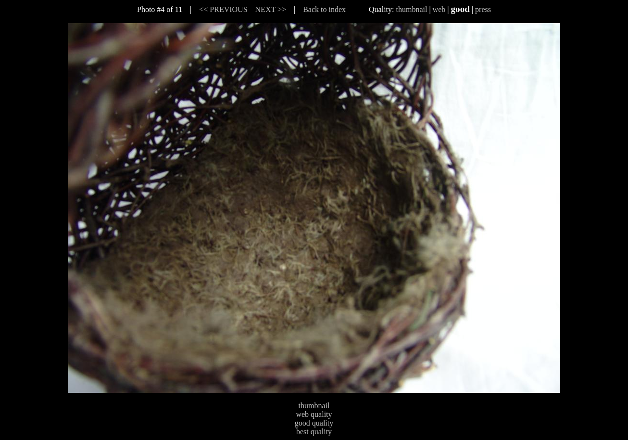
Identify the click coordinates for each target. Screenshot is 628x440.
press (483, 9)
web (439, 9)
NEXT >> (270, 9)
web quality (314, 414)
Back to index (324, 9)
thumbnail (411, 9)
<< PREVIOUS (223, 9)
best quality (314, 431)
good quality (314, 423)
